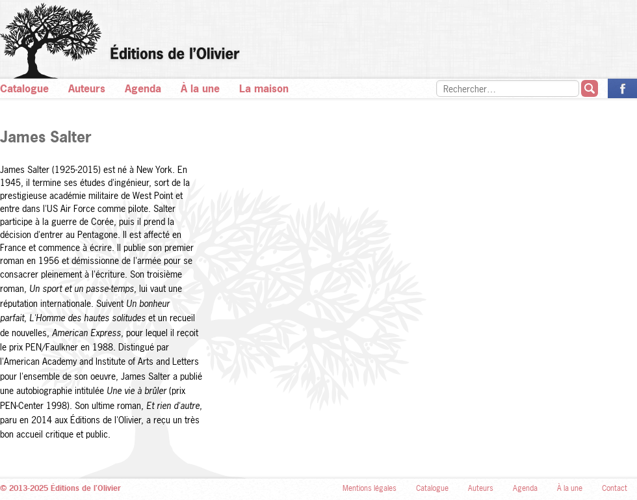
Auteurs (86, 88)
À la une (200, 88)
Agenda (143, 88)
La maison (264, 88)
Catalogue (24, 88)
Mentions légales (369, 488)
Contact (614, 488)
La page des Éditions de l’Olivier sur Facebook (622, 88)
